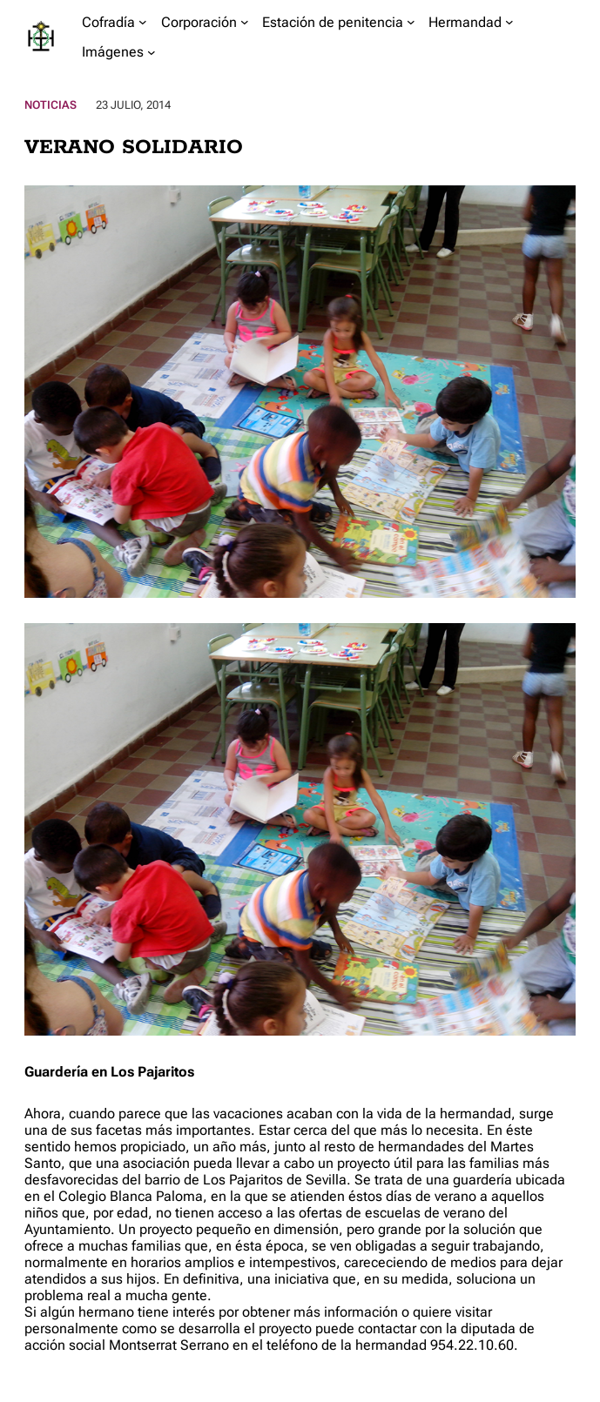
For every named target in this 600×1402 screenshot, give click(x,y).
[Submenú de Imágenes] (151, 52)
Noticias (50, 104)
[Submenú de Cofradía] (142, 21)
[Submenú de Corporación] (244, 21)
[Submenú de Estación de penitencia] (411, 21)
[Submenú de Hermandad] (509, 21)
